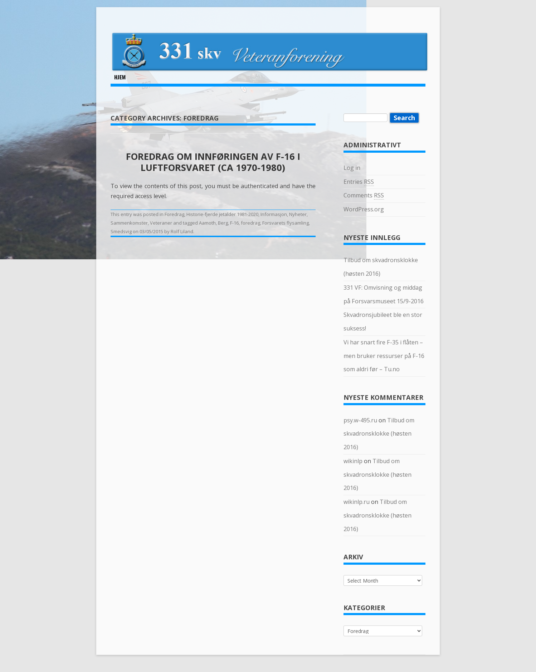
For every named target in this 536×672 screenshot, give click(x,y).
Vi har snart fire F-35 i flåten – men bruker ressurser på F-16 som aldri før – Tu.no (383, 355)
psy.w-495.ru (360, 420)
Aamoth (207, 223)
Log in (351, 168)
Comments (363, 195)
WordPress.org (363, 209)
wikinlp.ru (356, 502)
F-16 (234, 223)
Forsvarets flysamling (285, 223)
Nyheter (298, 214)
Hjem (120, 77)
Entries (358, 182)
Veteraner (161, 223)
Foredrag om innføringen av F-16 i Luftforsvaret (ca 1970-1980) (213, 161)
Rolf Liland (182, 231)
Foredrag (174, 214)
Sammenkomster (129, 223)
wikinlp (352, 461)
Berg (223, 223)
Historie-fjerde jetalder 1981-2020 (222, 214)
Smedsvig (121, 231)
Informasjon (273, 214)
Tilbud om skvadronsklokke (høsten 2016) (378, 433)
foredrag (250, 223)
